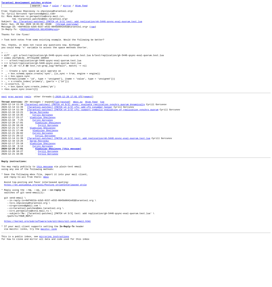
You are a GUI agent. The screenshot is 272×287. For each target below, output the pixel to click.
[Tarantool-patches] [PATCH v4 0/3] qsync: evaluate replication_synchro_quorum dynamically (84, 123)
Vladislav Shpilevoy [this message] (58, 176)
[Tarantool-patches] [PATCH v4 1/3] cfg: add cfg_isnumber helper (69, 126)
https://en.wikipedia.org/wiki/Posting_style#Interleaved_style (45, 219)
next (4, 114)
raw (93, 31)
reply (27, 114)
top (102, 120)
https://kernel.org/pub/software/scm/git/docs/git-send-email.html (47, 262)
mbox (46, 209)
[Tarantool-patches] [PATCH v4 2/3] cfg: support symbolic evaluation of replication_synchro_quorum (92, 129)
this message (45, 197)
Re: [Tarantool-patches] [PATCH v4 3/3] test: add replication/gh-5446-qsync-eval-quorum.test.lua (78, 25)
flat (57, 120)
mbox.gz (78, 120)
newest (88, 114)
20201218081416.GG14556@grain (39, 34)
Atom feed (87, 6)
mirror (73, 6)
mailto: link (49, 272)
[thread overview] (67, 28)
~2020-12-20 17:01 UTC (68, 114)
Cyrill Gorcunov (42, 136)
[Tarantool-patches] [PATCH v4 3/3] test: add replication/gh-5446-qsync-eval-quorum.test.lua (88, 164)
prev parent (15, 114)
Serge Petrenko (39, 132)
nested (65, 120)
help (51, 6)
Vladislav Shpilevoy (43, 139)
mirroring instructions (54, 280)
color (61, 6)
